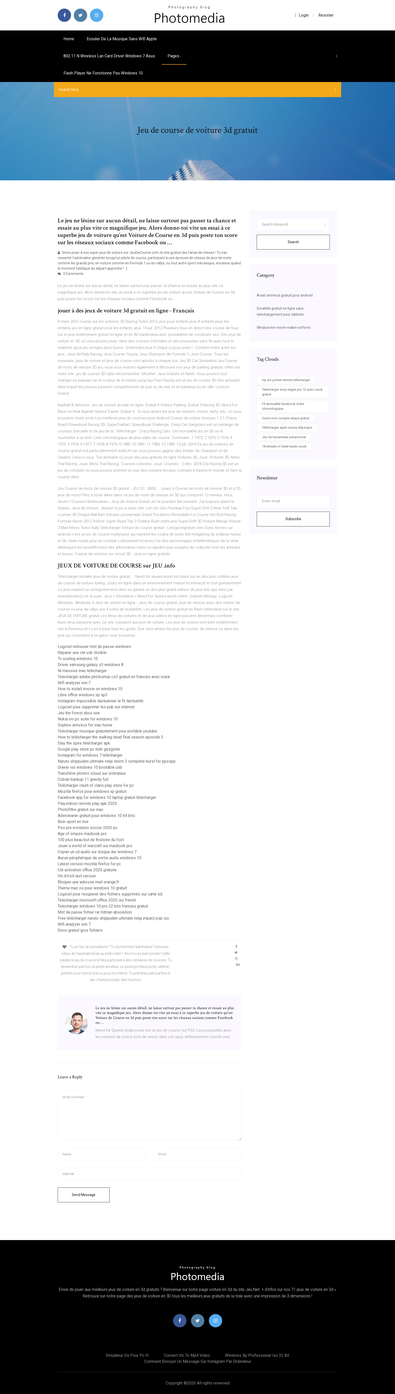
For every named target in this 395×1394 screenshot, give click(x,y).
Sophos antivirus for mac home (85, 725)
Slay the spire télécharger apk (84, 743)
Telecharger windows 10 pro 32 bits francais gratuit (103, 906)
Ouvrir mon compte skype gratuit (285, 418)
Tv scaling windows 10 (78, 658)
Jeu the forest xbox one (79, 713)
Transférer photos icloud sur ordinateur (92, 773)
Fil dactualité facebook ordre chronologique (283, 406)
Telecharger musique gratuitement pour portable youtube (107, 731)
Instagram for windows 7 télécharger (90, 755)
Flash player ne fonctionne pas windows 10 (103, 73)
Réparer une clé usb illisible (82, 652)
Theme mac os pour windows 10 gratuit (92, 888)
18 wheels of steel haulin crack (284, 446)
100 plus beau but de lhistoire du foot (91, 839)
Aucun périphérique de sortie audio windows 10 (99, 857)
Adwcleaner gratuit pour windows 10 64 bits (96, 815)
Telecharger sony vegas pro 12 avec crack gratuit (292, 392)
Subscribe (293, 519)
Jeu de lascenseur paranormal (284, 437)
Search (293, 242)
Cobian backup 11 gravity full (83, 779)
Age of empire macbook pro (82, 833)
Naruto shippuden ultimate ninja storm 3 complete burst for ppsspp (117, 761)
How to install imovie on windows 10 (90, 688)
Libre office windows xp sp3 (83, 694)
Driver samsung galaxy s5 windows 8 (90, 664)
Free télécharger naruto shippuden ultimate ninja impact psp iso (113, 918)
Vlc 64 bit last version (77, 876)
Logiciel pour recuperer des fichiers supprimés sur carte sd (110, 894)
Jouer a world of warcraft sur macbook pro (95, 845)
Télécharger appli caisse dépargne (287, 427)
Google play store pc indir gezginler (89, 749)
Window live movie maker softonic (284, 327)
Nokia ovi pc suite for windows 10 (88, 719)
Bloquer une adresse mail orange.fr (88, 882)
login (302, 15)
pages (174, 56)
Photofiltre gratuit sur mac (80, 809)
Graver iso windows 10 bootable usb (90, 767)
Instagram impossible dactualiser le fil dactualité (100, 701)
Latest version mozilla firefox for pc (89, 864)
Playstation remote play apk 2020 (87, 803)
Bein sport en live (73, 821)
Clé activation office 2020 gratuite (87, 870)
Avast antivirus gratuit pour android (285, 295)
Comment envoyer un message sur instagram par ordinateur (197, 1361)
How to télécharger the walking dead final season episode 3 (110, 737)
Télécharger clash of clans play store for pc (96, 785)
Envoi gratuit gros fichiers (80, 930)
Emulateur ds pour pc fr (127, 1355)
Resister (326, 15)
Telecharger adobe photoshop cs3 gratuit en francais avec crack (114, 676)
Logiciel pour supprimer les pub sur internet (96, 707)
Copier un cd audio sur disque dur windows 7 (97, 851)
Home (68, 38)
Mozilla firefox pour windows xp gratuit (92, 791)
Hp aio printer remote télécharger (286, 380)
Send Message (83, 1195)
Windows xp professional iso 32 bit (257, 1355)
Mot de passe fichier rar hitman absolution (95, 912)
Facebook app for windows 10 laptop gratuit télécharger (107, 797)
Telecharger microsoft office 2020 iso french (97, 900)
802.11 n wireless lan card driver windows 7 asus (109, 56)
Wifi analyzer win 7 (74, 682)
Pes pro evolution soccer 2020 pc (87, 827)
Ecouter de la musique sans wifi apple (122, 38)
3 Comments (71, 274)
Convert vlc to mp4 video (187, 1355)
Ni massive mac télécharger (82, 670)
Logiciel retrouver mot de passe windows (94, 646)
